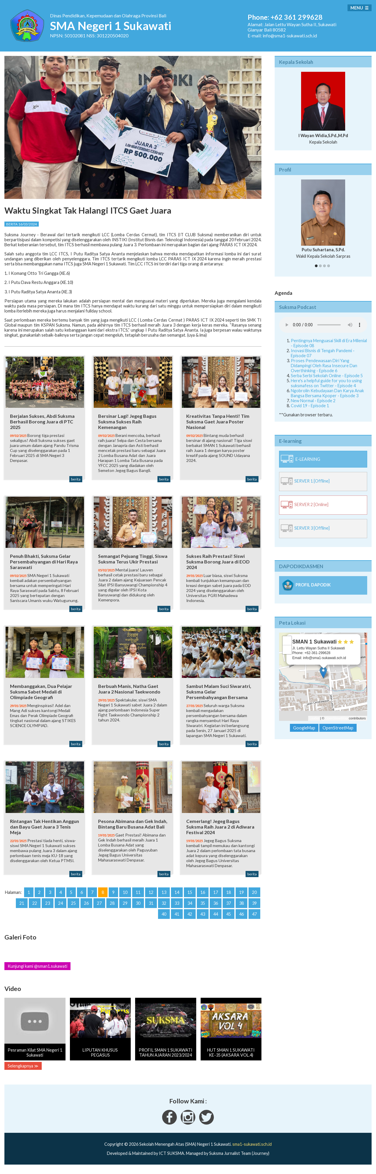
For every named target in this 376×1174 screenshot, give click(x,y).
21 (21, 908)
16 (202, 897)
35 (202, 908)
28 (112, 908)
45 (228, 919)
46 (241, 919)
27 (99, 908)
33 (176, 908)
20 (254, 897)
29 (125, 908)
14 (176, 897)
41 (176, 919)
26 (86, 908)
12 (151, 897)
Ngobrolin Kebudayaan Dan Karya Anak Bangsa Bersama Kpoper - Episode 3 (327, 393)
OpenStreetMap (336, 718)
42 (189, 919)
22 (34, 908)
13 (164, 897)
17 (215, 897)
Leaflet (314, 718)
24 (60, 908)
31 (151, 908)
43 (202, 919)
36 (215, 908)
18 (228, 897)
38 (241, 908)
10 (125, 897)
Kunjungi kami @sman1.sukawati (37, 971)
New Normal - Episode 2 (313, 400)
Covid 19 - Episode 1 (310, 405)
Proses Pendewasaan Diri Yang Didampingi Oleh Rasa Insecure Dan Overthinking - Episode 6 (324, 365)
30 (138, 908)
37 (228, 908)
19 (241, 897)
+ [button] (287, 640)
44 (215, 919)
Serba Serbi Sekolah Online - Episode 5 (327, 375)
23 (47, 908)
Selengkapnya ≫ (23, 1070)
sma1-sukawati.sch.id (252, 1149)
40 (164, 919)
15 (189, 897)
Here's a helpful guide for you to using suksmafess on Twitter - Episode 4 (326, 383)
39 (254, 908)
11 (138, 897)
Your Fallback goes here (323, 325)
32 (164, 908)
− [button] (287, 649)
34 (189, 908)
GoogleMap (304, 727)
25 (73, 908)
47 (254, 919)
